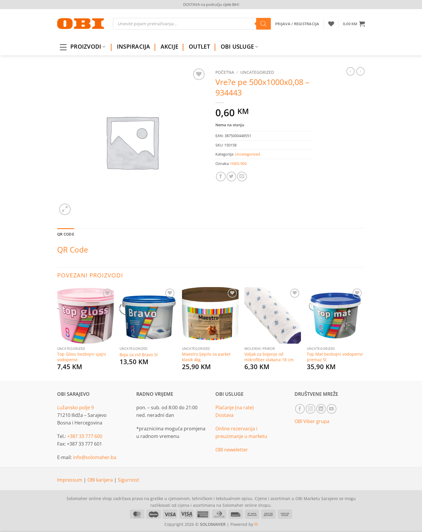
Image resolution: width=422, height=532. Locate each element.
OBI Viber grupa (312, 421)
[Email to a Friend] (242, 176)
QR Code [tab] (65, 234)
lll (256, 524)
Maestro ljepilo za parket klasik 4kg (206, 357)
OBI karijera (100, 480)
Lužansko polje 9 (75, 407)
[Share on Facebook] (221, 176)
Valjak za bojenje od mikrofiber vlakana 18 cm (269, 357)
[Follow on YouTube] (331, 409)
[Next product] (350, 71)
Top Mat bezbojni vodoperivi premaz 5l (335, 357)
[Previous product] (360, 71)
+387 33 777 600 (84, 436)
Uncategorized (257, 72)
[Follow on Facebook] (300, 409)
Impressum (70, 480)
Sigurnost (128, 480)
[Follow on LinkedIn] (321, 409)
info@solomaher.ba (94, 457)
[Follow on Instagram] (310, 409)
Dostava (224, 415)
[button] (354, 23)
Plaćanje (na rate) (234, 407)
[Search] (263, 24)
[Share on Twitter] (231, 176)
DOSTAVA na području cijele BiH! (211, 4)
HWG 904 (238, 163)
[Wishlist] (331, 23)
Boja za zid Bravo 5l (139, 354)
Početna (224, 72)
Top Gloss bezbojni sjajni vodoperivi (81, 357)
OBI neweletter (231, 449)
